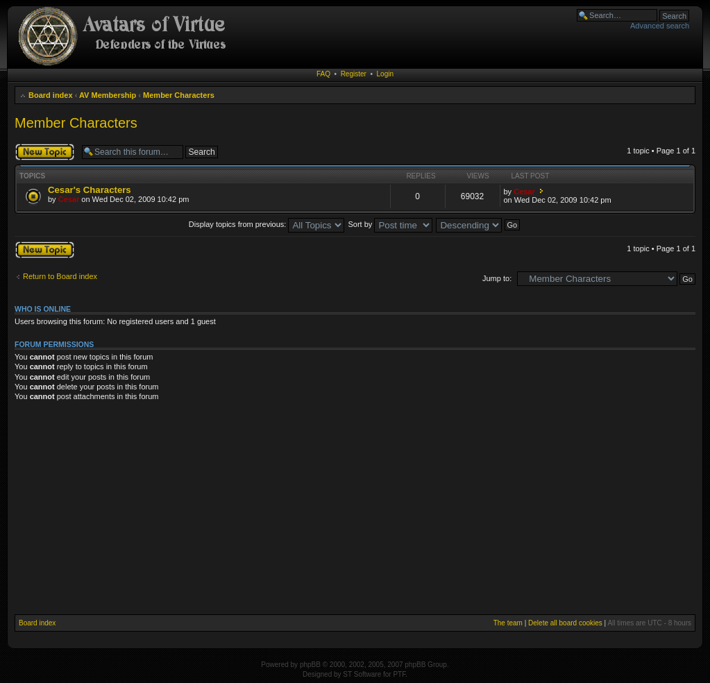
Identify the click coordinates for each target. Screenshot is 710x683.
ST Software (362, 674)
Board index (50, 95)
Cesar (69, 199)
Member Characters (178, 95)
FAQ (323, 74)
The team (508, 623)
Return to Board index (60, 276)
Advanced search (659, 26)
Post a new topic (45, 152)
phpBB (310, 664)
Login (385, 74)
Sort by (390, 224)
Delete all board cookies (565, 623)
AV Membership (107, 95)
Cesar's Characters (89, 190)
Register (353, 74)
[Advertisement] (355, 510)
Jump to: (497, 278)
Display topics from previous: (267, 224)
